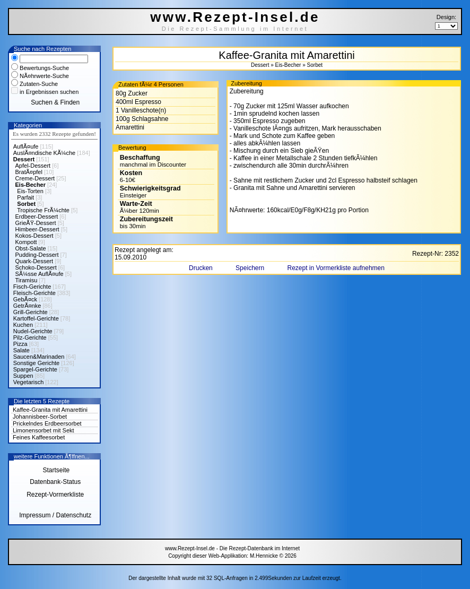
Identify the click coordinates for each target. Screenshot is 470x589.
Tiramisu (26, 280)
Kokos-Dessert (34, 235)
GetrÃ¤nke (27, 305)
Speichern (251, 268)
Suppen (23, 376)
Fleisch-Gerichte (34, 293)
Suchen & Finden (55, 102)
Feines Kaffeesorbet (39, 437)
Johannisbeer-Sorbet (40, 416)
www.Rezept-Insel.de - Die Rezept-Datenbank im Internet (232, 548)
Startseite (55, 470)
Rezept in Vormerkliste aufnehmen (335, 268)
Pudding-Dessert (37, 255)
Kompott (26, 242)
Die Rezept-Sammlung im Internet (235, 28)
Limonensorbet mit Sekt (43, 430)
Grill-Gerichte (30, 312)
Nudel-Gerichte (33, 331)
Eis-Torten (30, 191)
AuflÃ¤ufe (26, 146)
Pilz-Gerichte (30, 337)
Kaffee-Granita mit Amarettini (50, 409)
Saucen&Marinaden (39, 356)
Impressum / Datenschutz (55, 515)
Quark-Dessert (34, 261)
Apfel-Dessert (33, 165)
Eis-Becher (30, 184)
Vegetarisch (28, 382)
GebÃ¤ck (25, 299)
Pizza (20, 344)
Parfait (25, 197)
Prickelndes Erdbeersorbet (47, 423)
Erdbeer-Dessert (36, 216)
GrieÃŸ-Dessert (35, 223)
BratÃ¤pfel (28, 172)
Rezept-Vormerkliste (55, 494)
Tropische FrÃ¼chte (43, 210)
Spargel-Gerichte (35, 369)
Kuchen (23, 325)
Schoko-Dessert (36, 267)
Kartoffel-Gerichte (36, 318)
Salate (21, 350)
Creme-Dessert (35, 178)
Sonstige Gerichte (36, 363)
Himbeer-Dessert (37, 229)
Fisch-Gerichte (32, 286)
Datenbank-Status (55, 482)
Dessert (23, 159)
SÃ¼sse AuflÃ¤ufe (39, 274)
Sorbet (26, 204)
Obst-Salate (30, 248)
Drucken (201, 268)
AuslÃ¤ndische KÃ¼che (44, 153)
